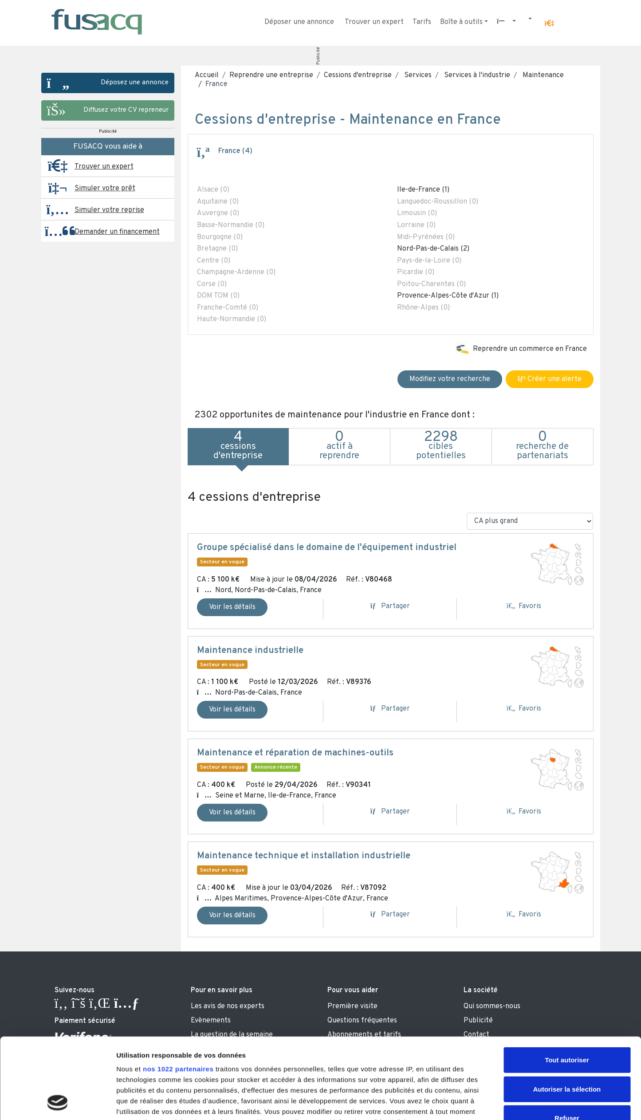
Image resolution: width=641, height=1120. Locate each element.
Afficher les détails (489, 1102)
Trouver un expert (374, 22)
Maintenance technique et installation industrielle (303, 856)
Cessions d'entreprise (358, 75)
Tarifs (422, 22)
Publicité (318, 56)
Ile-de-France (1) (423, 189)
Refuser (566, 1042)
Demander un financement (117, 232)
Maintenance (542, 75)
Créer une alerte (549, 379)
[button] (549, 23)
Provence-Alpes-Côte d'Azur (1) (448, 295)
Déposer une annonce (299, 22)
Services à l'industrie (476, 75)
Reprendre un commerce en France (530, 349)
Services (417, 75)
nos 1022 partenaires (178, 993)
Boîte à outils (461, 22)
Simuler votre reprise (109, 210)
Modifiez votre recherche (449, 379)
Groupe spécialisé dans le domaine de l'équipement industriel (326, 548)
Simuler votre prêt (105, 188)
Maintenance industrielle (250, 650)
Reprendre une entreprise (271, 75)
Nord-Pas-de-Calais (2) (433, 248)
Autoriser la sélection (567, 1013)
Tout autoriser (567, 984)
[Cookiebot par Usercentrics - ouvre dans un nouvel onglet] (57, 1102)
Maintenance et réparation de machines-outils (295, 753)
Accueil (207, 75)
